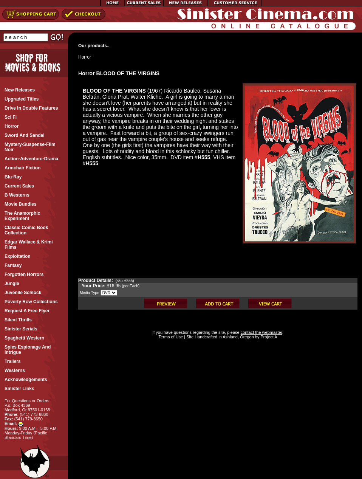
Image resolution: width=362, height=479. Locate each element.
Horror (84, 57)
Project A (268, 337)
